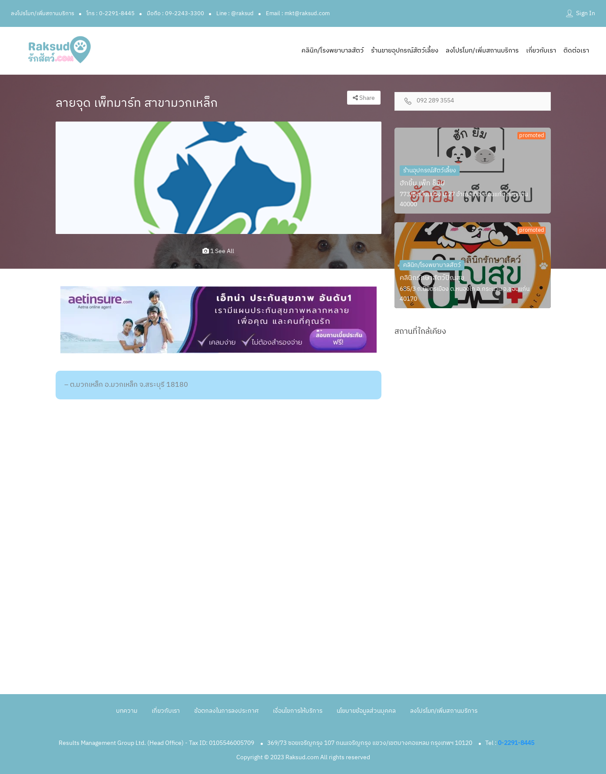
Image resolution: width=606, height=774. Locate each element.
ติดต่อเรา (576, 50)
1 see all (218, 251)
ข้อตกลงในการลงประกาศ (226, 711)
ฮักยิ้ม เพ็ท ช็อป (422, 183)
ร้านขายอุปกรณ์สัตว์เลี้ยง (404, 50)
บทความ (126, 711)
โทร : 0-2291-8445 (110, 13)
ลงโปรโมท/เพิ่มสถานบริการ (42, 13)
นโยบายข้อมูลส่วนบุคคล (366, 711)
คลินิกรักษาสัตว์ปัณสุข (432, 278)
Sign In (585, 13)
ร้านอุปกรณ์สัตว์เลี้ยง (429, 170)
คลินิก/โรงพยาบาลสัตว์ (332, 50)
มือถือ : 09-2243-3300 (175, 13)
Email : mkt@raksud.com (298, 13)
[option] (218, 178)
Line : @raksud (235, 13)
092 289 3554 (435, 100)
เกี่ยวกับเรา (541, 50)
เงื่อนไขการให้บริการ (297, 711)
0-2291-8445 (516, 743)
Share (364, 98)
